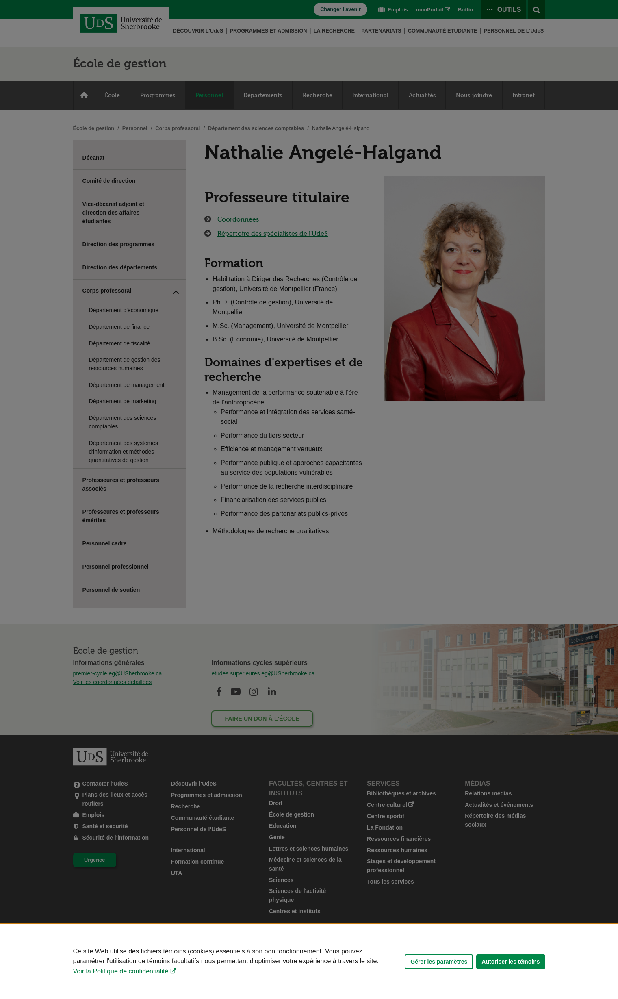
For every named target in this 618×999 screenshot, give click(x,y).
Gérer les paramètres (438, 961)
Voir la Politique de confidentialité (121, 971)
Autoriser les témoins (510, 961)
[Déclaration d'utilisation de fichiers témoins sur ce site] (309, 961)
